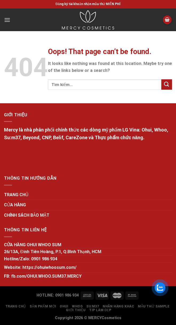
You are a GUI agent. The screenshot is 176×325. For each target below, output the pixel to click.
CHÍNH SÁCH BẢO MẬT (26, 215)
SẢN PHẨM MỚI (43, 306)
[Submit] (166, 84)
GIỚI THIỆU (75, 310)
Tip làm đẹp (100, 310)
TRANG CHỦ (16, 194)
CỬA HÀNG (15, 204)
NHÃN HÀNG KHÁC (118, 306)
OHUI (64, 306)
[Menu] (7, 19)
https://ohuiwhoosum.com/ (49, 267)
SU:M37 (92, 306)
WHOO (77, 306)
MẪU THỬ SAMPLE (154, 306)
